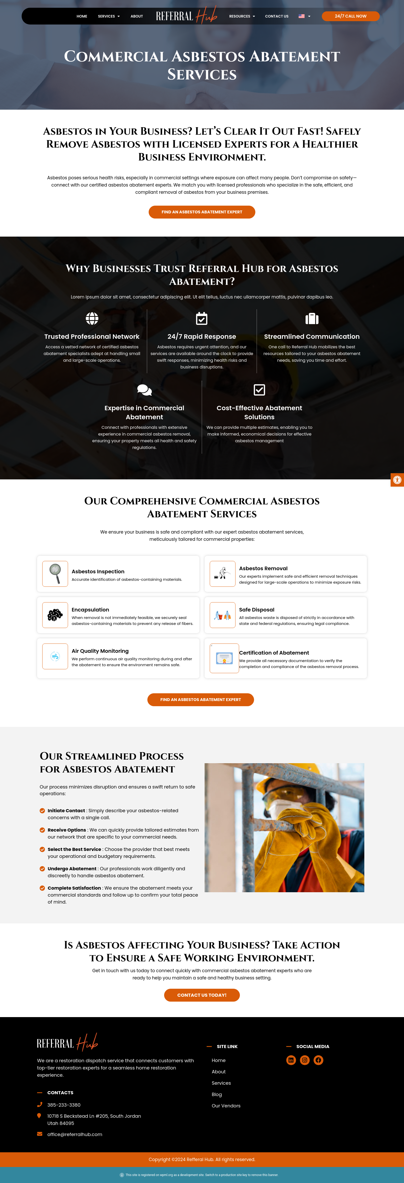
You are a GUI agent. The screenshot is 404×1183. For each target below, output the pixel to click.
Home (82, 16)
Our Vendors (226, 1105)
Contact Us (277, 16)
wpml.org (166, 1175)
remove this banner (264, 1175)
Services (109, 16)
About (137, 16)
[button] (397, 480)
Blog (217, 1094)
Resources (242, 16)
